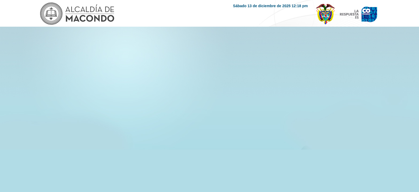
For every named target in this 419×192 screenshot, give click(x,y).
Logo (76, 14)
